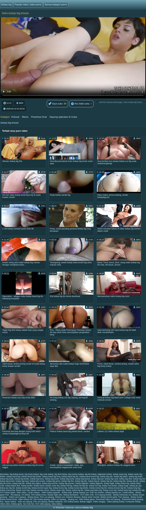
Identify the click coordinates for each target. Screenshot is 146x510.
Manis (25, 117)
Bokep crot (60, 497)
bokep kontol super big (42, 488)
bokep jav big (135, 485)
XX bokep (25, 495)
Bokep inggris (86, 501)
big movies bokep (76, 474)
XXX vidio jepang (42, 504)
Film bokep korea (38, 495)
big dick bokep (60, 474)
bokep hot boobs (109, 485)
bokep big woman (50, 483)
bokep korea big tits (98, 488)
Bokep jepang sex (113, 492)
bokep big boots (52, 479)
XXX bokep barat (71, 501)
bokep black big (122, 483)
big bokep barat (17, 474)
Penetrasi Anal (39, 117)
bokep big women (67, 483)
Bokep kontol (136, 497)
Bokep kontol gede (109, 497)
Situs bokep (57, 504)
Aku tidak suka (80, 103)
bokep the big (138, 490)
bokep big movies (37, 481)
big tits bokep (91, 474)
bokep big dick (125, 479)
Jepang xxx (73, 499)
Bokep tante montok (91, 497)
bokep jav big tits (7, 488)
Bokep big (6, 4)
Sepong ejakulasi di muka (63, 117)
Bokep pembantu (71, 495)
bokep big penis (53, 481)
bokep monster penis (40, 490)
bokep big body (6, 479)
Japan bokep (11, 501)
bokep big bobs (135, 476)
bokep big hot (139, 479)
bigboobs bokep (105, 474)
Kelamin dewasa (73, 497)
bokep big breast (10, 122)
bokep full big (66, 485)
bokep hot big (95, 485)
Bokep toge (67, 492)
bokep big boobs (22, 479)
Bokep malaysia (55, 501)
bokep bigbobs (82, 483)
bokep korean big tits (117, 488)
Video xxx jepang (58, 499)
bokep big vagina (33, 483)
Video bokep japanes (51, 492)
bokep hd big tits (80, 485)
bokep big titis (119, 481)
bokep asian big (120, 474)
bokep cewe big (52, 485)
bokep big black (121, 476)
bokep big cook (111, 479)
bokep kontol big (23, 488)
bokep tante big (124, 490)
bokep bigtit (109, 483)
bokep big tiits (81, 481)
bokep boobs (27, 485)
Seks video (21, 492)
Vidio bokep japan (87, 499)
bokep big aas (106, 476)
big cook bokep (46, 474)
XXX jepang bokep (103, 495)
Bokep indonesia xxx (122, 495)
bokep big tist (106, 481)
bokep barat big (13, 476)
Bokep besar (33, 497)
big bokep (4, 474)
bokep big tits (133, 481)
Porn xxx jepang (47, 497)
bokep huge (123, 485)
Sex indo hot (28, 504)
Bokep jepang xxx (81, 492)
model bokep (128, 492)
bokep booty (39, 485)
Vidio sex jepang (25, 501)
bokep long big (133, 488)
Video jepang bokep (116, 501)
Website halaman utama (69, 507)
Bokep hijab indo (54, 495)
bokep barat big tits (69, 476)
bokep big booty (67, 479)
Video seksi (5, 504)
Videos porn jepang (18, 497)
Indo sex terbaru (97, 492)
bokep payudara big (93, 490)
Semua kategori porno (56, 4)
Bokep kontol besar (8, 499)
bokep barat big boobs (31, 476)
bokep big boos (37, 479)
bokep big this (67, 481)
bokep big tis (94, 481)
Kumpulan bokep (133, 501)
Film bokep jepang (41, 499)
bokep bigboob (96, 483)
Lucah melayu (33, 492)
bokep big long (22, 481)
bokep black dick (12, 485)
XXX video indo (87, 495)
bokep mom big (23, 490)
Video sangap (99, 501)
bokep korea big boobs (78, 488)
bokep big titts (18, 483)
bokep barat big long (51, 476)
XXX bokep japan (7, 492)
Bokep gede (16, 504)
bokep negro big (57, 490)
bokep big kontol (7, 481)
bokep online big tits (74, 490)
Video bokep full (25, 499)
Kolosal (15, 117)
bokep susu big (109, 490)
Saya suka (55, 103)
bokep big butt (97, 479)
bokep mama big (7, 490)
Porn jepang (123, 497)
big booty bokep (32, 474)
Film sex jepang (40, 501)
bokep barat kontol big (89, 476)
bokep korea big (60, 488)
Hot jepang (15, 495)
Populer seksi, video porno (28, 4)
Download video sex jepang (108, 499)
